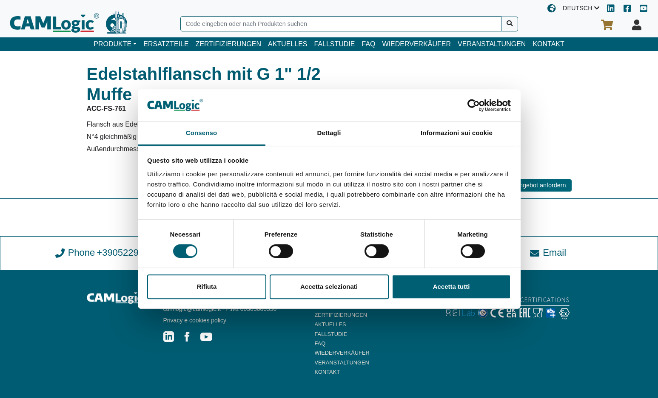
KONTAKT (548, 44)
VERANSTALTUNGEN (492, 44)
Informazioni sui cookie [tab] (457, 133)
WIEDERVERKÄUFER (416, 44)
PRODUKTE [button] (112, 44)
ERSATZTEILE (165, 44)
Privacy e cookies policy (195, 320)
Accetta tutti (451, 286)
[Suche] (509, 24)
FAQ (369, 44)
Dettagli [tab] (329, 133)
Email (548, 252)
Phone (110, 252)
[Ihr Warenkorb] (607, 25)
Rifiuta (207, 286)
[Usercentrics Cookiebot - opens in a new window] (473, 105)
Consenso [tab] (201, 133)
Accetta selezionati (329, 286)
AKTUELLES (287, 44)
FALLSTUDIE (334, 44)
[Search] (340, 23)
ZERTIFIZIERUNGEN (228, 44)
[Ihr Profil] (636, 25)
